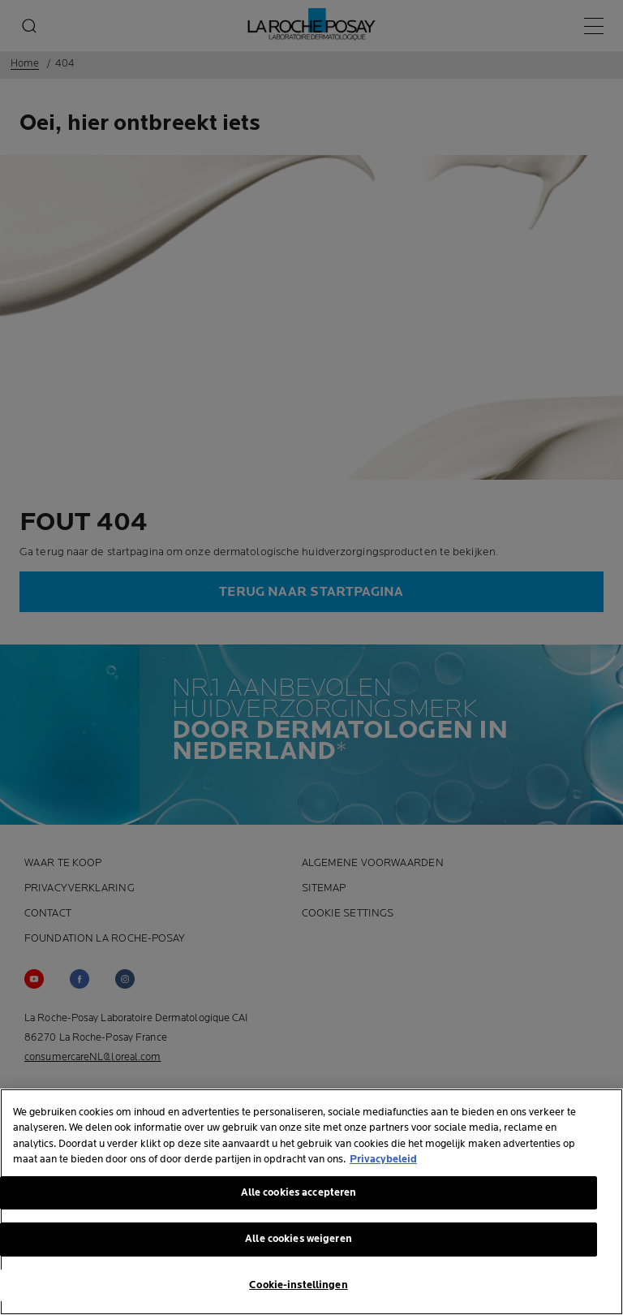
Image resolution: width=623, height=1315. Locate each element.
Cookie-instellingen (298, 1287)
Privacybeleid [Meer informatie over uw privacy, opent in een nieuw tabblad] (383, 1162)
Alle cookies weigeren (298, 1241)
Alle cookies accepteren (299, 1194)
